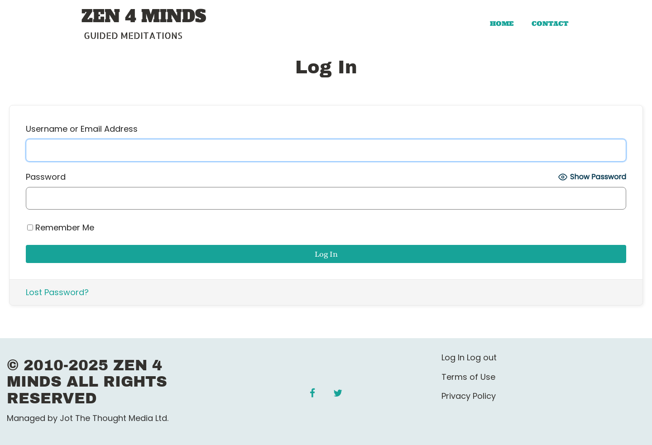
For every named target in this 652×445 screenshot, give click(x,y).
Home (501, 23)
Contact (550, 23)
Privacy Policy (468, 396)
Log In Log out (469, 357)
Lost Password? (57, 292)
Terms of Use (468, 377)
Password (46, 176)
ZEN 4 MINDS (144, 17)
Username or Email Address (82, 128)
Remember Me (60, 227)
